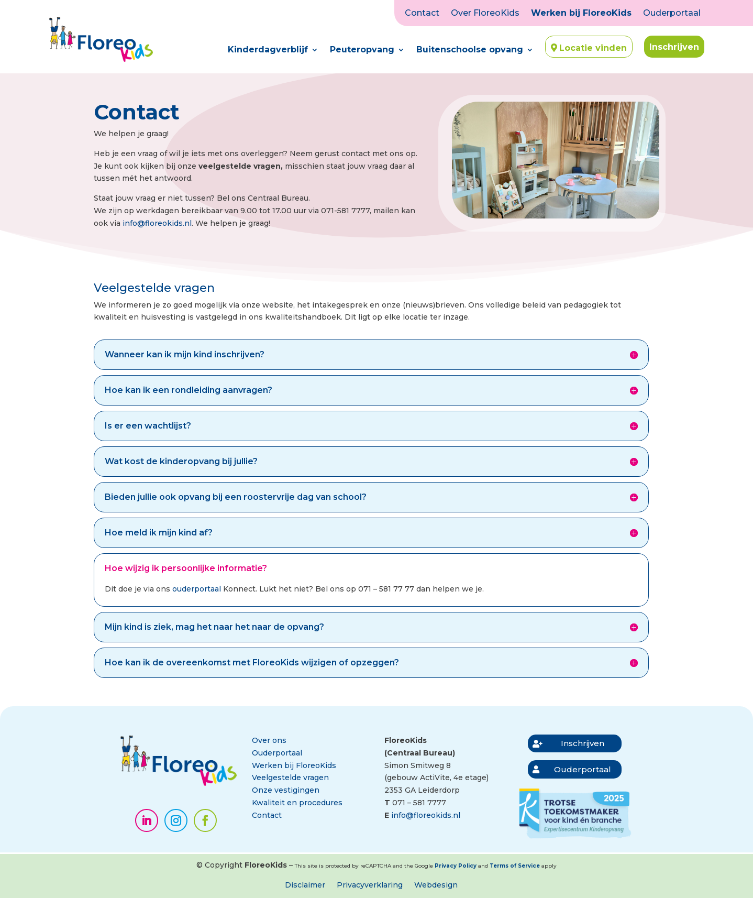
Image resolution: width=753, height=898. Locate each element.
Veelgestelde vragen (290, 777)
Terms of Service (515, 865)
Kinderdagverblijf (268, 50)
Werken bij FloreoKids (581, 13)
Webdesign (436, 885)
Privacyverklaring (370, 885)
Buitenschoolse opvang (469, 50)
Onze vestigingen (285, 790)
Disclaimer (305, 885)
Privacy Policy (456, 865)
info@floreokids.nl (157, 223)
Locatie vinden (593, 48)
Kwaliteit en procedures (297, 802)
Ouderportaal (672, 13)
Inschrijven (674, 47)
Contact (422, 13)
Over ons (269, 740)
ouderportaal (196, 589)
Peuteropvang (362, 50)
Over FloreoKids (485, 13)
